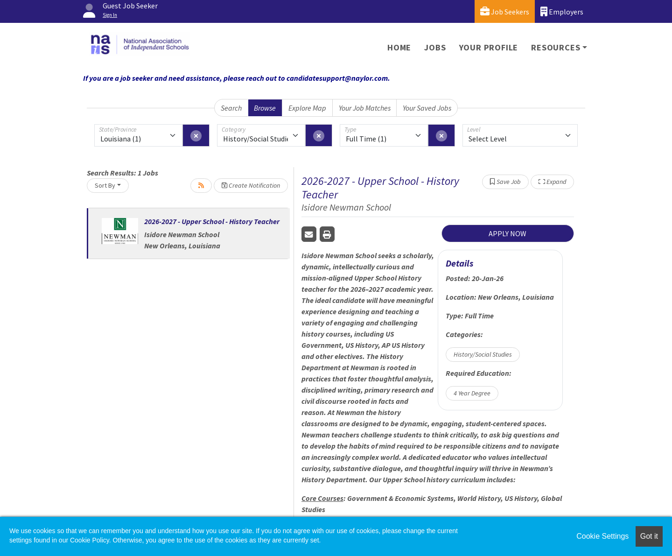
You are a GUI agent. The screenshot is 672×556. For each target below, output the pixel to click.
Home (399, 47)
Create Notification (251, 185)
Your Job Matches (365, 108)
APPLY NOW (507, 233)
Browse (265, 108)
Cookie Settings (602, 536)
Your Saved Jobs (427, 108)
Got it (649, 536)
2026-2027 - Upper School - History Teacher (212, 221)
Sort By (105, 185)
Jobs (435, 47)
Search (231, 108)
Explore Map (307, 108)
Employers (561, 11)
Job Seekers (504, 11)
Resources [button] (555, 47)
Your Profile (488, 47)
